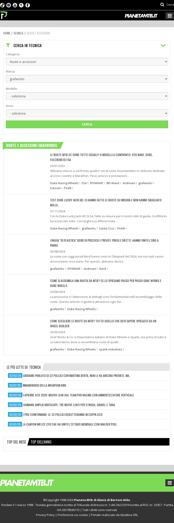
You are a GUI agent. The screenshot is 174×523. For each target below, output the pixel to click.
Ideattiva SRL (129, 515)
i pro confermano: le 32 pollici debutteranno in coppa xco (62, 414)
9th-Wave (112, 183)
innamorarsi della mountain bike (44, 385)
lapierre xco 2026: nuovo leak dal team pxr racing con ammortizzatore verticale (78, 395)
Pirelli (67, 188)
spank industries (110, 349)
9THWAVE (96, 183)
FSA (84, 183)
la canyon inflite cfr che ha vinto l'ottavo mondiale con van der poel (70, 424)
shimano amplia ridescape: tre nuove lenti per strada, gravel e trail (69, 404)
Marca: (10, 71)
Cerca (87, 124)
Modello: (12, 89)
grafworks (145, 183)
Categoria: (13, 54)
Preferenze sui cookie (73, 515)
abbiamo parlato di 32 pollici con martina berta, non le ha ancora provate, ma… (77, 375)
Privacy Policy (45, 515)
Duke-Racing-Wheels (64, 183)
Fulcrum (55, 188)
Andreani (129, 183)
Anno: (10, 106)
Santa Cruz (106, 228)
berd (102, 269)
